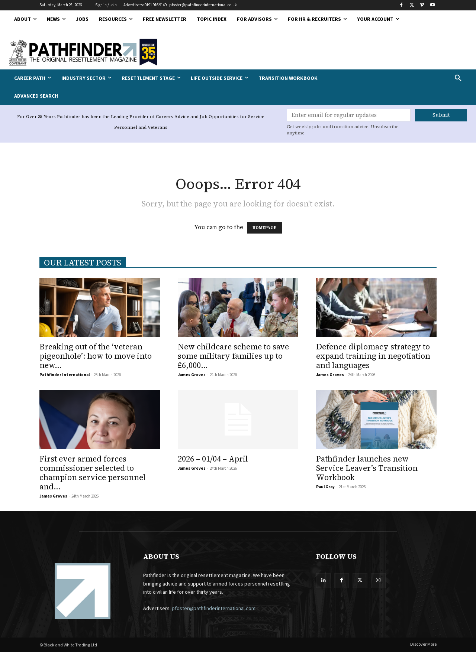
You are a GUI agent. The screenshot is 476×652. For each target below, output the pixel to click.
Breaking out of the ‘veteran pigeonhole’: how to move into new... (95, 356)
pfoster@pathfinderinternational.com (213, 608)
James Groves (192, 375)
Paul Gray (325, 487)
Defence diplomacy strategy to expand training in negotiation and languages (373, 356)
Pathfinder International (64, 375)
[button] (416, 78)
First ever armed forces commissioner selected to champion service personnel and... (92, 472)
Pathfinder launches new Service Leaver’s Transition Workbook (367, 468)
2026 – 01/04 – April (213, 458)
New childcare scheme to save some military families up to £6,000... (233, 356)
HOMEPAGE (264, 228)
